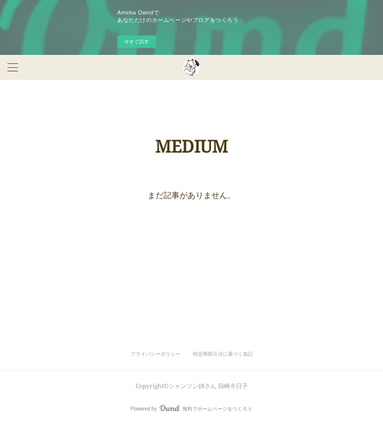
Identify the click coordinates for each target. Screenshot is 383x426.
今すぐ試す (136, 41)
